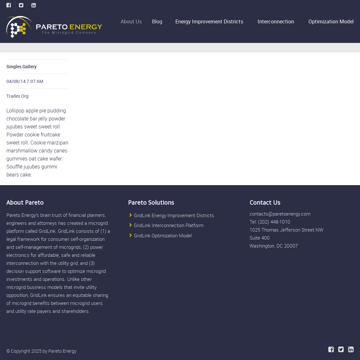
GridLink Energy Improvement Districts (174, 215)
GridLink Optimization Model (163, 235)
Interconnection (276, 21)
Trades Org (17, 96)
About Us (133, 21)
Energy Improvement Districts (210, 21)
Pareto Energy (62, 351)
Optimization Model (331, 21)
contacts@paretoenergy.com (280, 213)
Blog (159, 21)
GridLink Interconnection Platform (169, 225)
